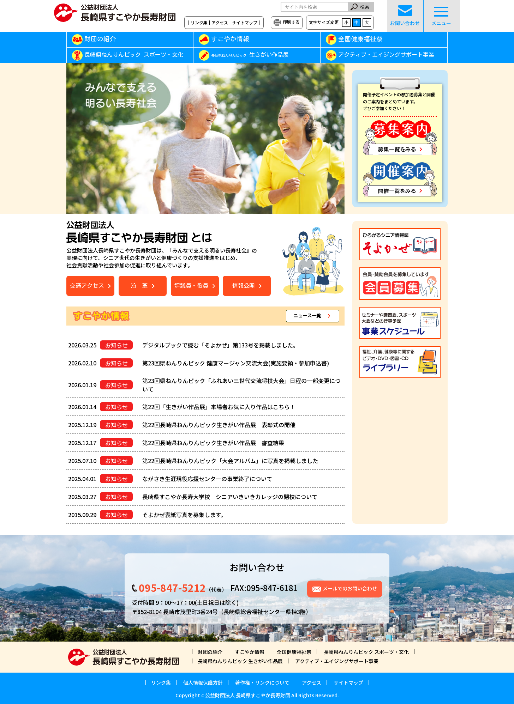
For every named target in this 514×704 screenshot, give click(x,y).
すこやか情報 (240, 39)
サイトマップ (244, 22)
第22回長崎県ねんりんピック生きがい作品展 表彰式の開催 (218, 424)
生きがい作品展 (250, 55)
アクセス (219, 22)
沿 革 (139, 286)
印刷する (291, 22)
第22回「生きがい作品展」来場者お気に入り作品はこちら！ (218, 406)
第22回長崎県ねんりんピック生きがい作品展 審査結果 (213, 442)
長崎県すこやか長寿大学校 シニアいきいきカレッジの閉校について (229, 496)
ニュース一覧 (307, 316)
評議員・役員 (191, 286)
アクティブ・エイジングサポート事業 (386, 55)
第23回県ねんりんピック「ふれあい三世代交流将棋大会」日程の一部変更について (241, 384)
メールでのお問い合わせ (350, 588)
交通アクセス (87, 286)
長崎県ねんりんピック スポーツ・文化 (133, 55)
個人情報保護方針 (203, 682)
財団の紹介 (100, 39)
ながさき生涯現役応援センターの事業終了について (207, 478)
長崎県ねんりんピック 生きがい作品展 (240, 661)
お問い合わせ (405, 15)
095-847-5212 (172, 588)
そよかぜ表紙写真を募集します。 (184, 514)
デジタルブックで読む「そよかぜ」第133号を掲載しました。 (220, 345)
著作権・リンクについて (262, 682)
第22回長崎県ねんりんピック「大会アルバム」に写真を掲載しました (230, 460)
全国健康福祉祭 (360, 39)
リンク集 (199, 22)
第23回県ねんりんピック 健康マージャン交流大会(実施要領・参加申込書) (235, 363)
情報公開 (243, 286)
